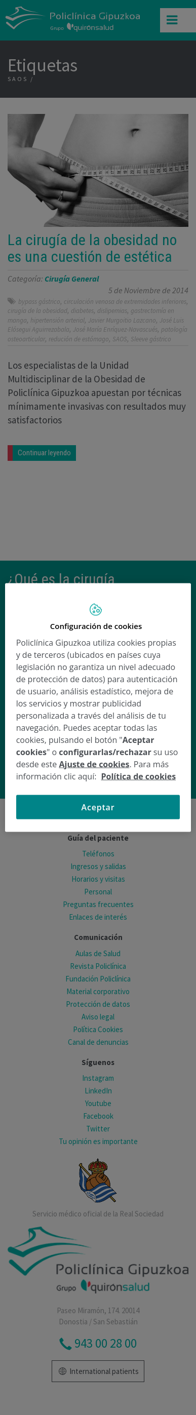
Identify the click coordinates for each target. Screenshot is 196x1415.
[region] (98, 707)
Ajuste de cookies (94, 763)
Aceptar (98, 806)
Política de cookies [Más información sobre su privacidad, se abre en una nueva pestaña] (138, 775)
